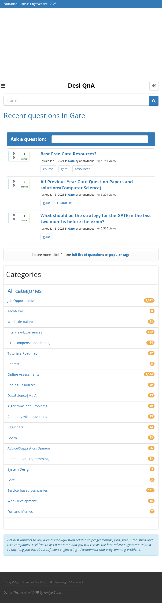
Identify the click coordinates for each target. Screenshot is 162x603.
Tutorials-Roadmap (22, 353)
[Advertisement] (81, 43)
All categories (24, 291)
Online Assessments (23, 374)
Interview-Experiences (24, 332)
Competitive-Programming (28, 459)
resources (82, 169)
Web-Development (22, 501)
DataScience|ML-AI (22, 395)
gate (64, 169)
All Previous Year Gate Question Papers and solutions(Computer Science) (86, 185)
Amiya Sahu (52, 592)
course (48, 169)
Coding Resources (21, 385)
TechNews (15, 311)
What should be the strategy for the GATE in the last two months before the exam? (95, 218)
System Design (18, 469)
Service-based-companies (27, 490)
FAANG (12, 437)
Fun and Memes (20, 511)
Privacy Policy (11, 582)
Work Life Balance (21, 321)
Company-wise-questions (27, 416)
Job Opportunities (21, 300)
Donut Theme (13, 592)
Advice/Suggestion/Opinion (28, 448)
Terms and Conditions (34, 582)
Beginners (15, 427)
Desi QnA (81, 85)
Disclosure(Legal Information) (66, 582)
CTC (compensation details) (28, 343)
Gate (71, 161)
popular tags (119, 254)
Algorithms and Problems (27, 406)
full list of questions (88, 254)
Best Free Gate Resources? (68, 154)
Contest (13, 364)
